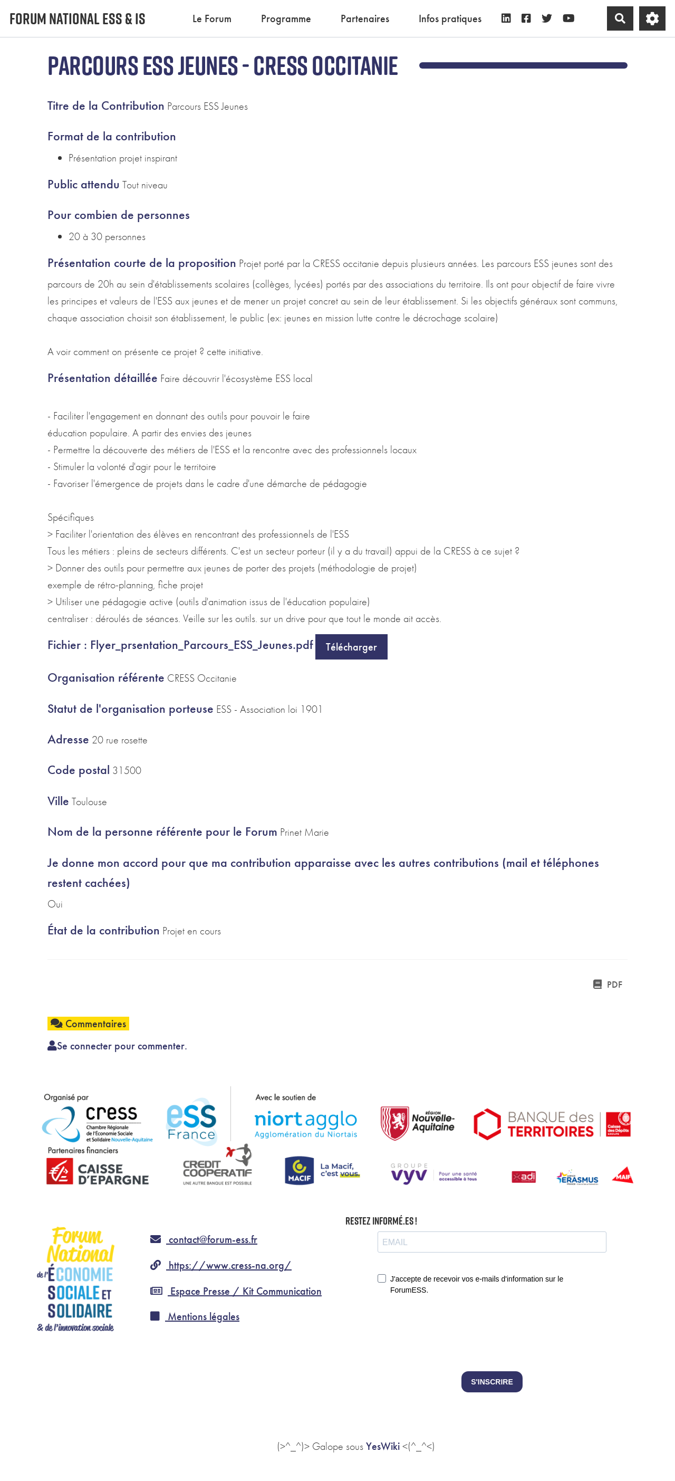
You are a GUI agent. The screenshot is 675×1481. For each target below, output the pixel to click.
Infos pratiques (450, 18)
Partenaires (365, 18)
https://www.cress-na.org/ (221, 1265)
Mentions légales (194, 1316)
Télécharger (351, 647)
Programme (286, 18)
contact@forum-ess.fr (203, 1239)
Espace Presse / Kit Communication (236, 1291)
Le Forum (212, 18)
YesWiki (383, 1446)
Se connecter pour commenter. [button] (117, 1046)
